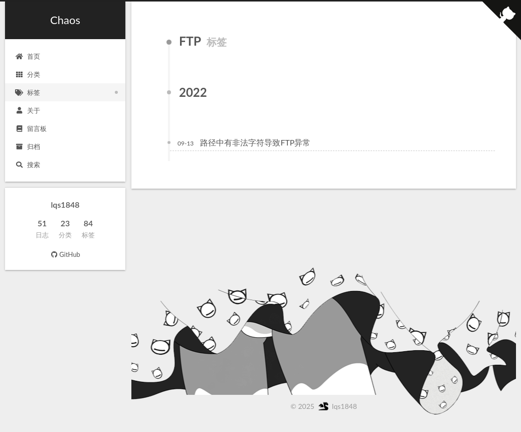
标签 (27, 92)
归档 (27, 146)
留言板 (31, 128)
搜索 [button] (27, 165)
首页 (27, 56)
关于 (27, 110)
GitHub (65, 254)
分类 (27, 74)
